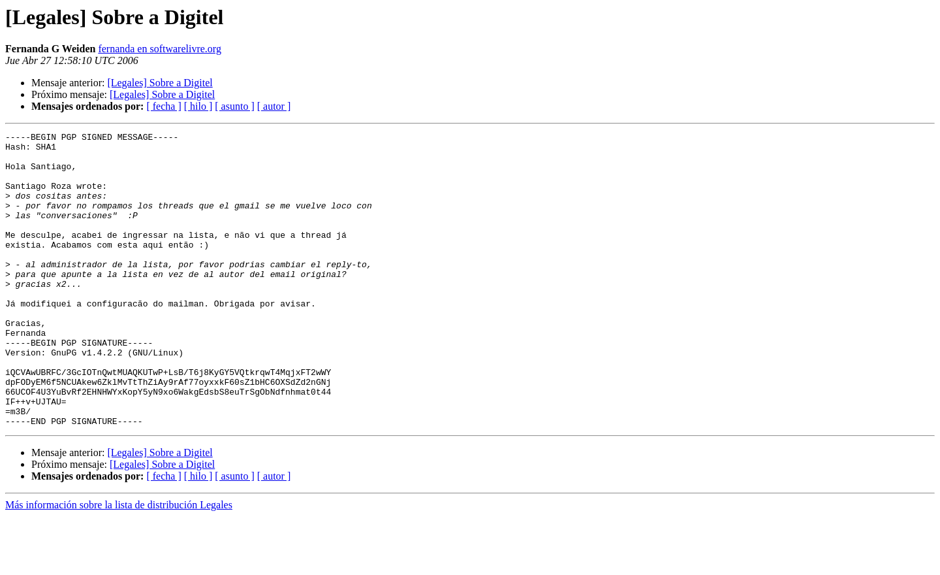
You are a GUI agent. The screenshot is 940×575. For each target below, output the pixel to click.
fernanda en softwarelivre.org (159, 48)
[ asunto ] (234, 106)
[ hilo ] (198, 106)
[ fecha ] (163, 106)
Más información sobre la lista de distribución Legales (118, 563)
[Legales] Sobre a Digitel (159, 82)
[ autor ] (274, 106)
